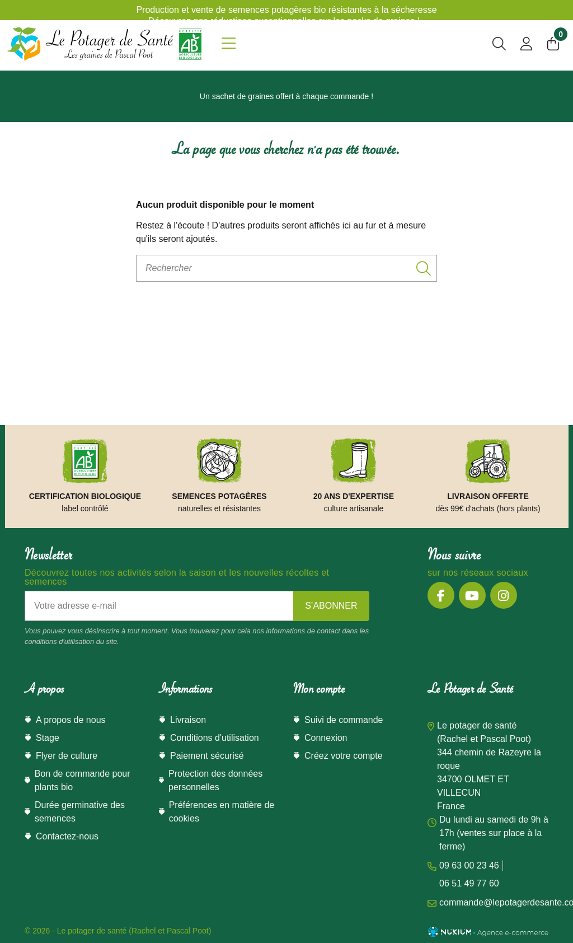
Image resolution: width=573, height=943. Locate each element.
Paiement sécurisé (207, 755)
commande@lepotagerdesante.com (488, 903)
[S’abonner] (331, 606)
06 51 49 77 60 (469, 883)
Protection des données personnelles (215, 780)
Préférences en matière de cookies (222, 811)
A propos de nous (71, 720)
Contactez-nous (67, 836)
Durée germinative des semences (80, 811)
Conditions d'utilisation (214, 738)
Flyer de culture (66, 755)
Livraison (188, 720)
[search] (499, 45)
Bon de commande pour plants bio (82, 780)
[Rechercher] (286, 268)
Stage (47, 738)
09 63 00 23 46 (469, 865)
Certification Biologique (85, 496)
